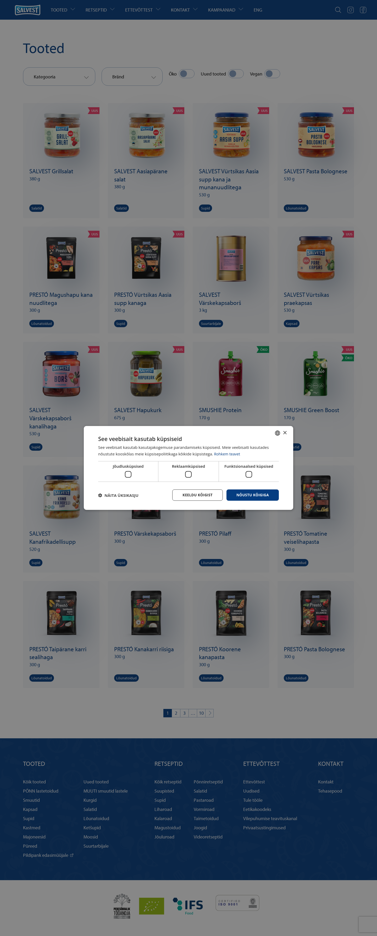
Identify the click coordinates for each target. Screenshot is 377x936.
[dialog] (188, 468)
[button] (118, 495)
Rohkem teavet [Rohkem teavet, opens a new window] (228, 453)
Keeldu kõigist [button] (196, 494)
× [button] (285, 432)
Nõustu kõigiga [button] (252, 494)
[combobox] (277, 432)
